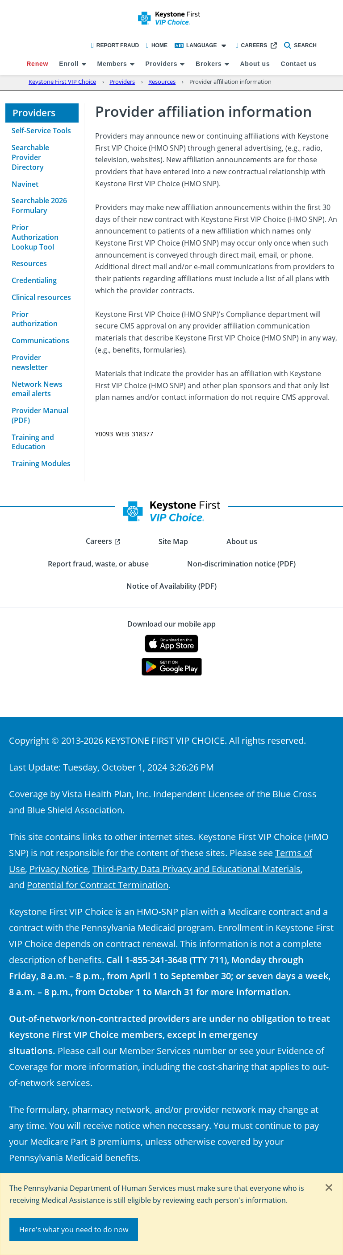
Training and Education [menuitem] (33, 442)
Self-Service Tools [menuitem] (41, 130)
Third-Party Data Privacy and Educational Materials (196, 868)
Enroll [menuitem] (69, 63)
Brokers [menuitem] (209, 63)
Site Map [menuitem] (173, 541)
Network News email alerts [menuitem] (37, 389)
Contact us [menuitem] (298, 63)
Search (300, 45)
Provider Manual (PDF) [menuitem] (40, 415)
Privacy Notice (58, 868)
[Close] (329, 1188)
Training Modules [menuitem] (41, 463)
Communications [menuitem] (40, 340)
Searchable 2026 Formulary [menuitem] (39, 205)
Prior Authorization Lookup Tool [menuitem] (35, 237)
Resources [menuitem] (29, 263)
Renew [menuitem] (37, 63)
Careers (252, 45)
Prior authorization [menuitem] (35, 319)
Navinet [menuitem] (25, 184)
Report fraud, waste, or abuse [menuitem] (98, 564)
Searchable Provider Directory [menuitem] (30, 157)
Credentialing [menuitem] (34, 280)
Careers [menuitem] (99, 541)
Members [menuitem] (112, 63)
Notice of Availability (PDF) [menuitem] (171, 586)
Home (156, 45)
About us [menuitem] (255, 63)
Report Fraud (115, 45)
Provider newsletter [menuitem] (30, 362)
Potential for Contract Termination (97, 884)
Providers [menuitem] (161, 63)
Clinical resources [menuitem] (41, 297)
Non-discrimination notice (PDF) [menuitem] (241, 564)
